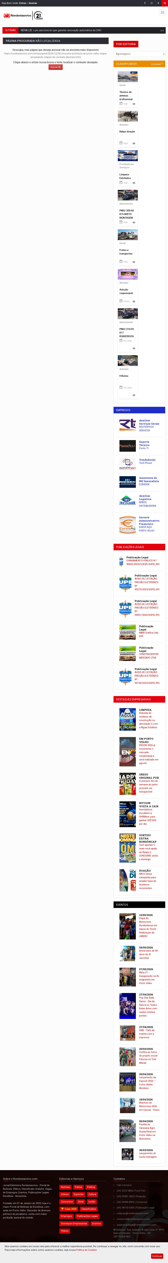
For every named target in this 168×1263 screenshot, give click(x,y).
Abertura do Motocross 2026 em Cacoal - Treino (149, 1106)
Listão (92, 1201)
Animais (123, 124)
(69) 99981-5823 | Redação (131, 1196)
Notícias (65, 1187)
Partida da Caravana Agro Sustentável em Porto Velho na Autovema (147, 1131)
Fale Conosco (124, 1185)
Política (91, 1187)
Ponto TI (143, 448)
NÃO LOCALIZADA (33, 40)
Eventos (96, 1223)
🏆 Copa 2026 (68, 1209)
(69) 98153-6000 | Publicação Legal (135, 1207)
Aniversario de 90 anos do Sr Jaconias (148, 954)
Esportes (79, 1194)
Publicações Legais (87, 1216)
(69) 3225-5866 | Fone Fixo (131, 1190)
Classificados (89, 1209)
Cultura (92, 1194)
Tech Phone (145, 463)
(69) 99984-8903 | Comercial (132, 1202)
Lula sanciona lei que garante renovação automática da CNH (66, 30)
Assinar (33, 3)
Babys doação (127, 131)
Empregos (66, 1216)
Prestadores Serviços (126, 166)
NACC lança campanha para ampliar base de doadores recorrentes (147, 881)
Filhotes (123, 376)
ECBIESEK (144, 484)
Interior (65, 1194)
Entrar (22, 3)
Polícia (78, 1187)
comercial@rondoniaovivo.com (133, 1219)
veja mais (156, 64)
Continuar (157, 1256)
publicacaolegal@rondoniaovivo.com (136, 1224)
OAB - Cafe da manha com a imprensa (146, 1034)
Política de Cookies (86, 1250)
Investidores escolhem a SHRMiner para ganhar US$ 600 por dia (147, 816)
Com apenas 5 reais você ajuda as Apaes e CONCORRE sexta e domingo (148, 852)
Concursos (67, 1201)
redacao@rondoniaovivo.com (132, 1213)
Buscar (56, 67)
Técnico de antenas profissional (126, 96)
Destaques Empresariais (74, 1223)
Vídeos (64, 1231)
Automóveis (126, 203)
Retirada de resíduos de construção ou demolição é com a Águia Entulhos (148, 720)
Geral (122, 85)
